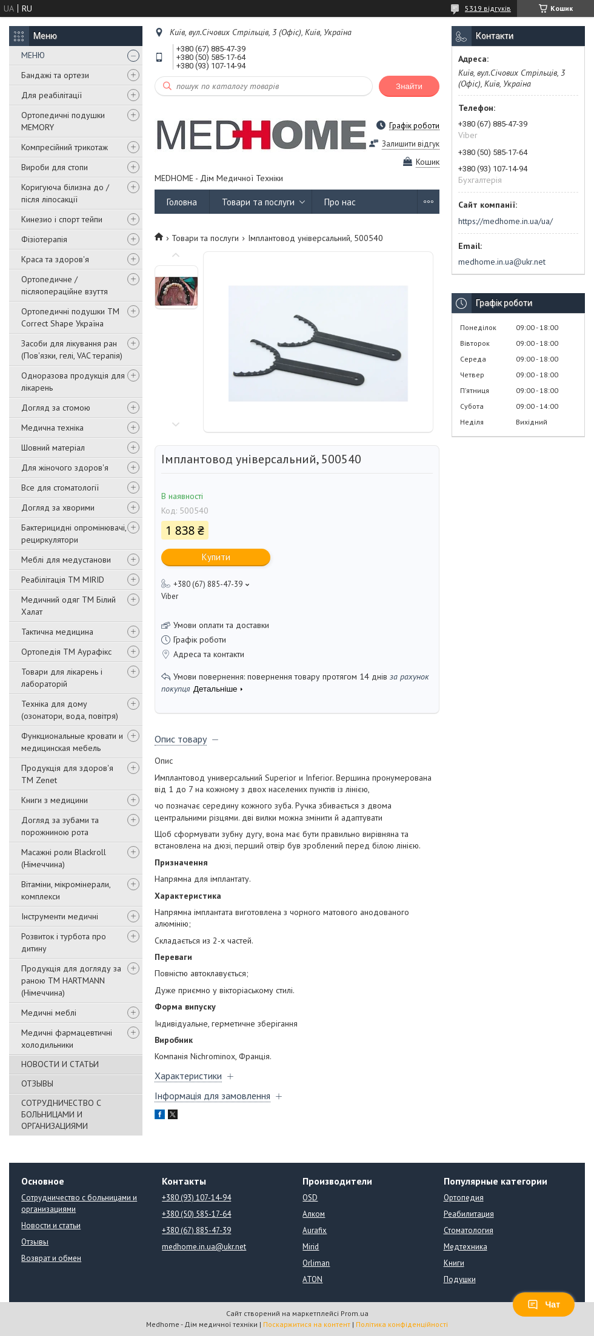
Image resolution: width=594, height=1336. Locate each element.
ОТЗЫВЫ (37, 1083)
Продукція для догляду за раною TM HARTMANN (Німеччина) (71, 980)
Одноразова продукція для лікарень (73, 381)
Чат (543, 1304)
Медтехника (465, 1247)
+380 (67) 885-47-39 (196, 1230)
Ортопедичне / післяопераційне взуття (64, 285)
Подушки (460, 1279)
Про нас (340, 202)
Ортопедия (464, 1197)
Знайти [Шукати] (409, 86)
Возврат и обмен (51, 1258)
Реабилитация (469, 1214)
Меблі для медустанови (66, 559)
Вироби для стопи (54, 167)
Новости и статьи (51, 1225)
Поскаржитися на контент (306, 1324)
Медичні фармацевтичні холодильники (66, 1038)
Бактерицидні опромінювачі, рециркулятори (73, 533)
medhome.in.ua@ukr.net (502, 261)
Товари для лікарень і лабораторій (61, 677)
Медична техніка (52, 427)
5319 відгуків (488, 8)
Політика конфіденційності (402, 1324)
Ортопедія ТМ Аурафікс (66, 651)
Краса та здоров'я (55, 259)
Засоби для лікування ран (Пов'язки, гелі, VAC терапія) (71, 349)
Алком (313, 1214)
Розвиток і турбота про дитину (63, 942)
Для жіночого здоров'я (64, 467)
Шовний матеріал (53, 447)
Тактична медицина (57, 631)
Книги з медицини (54, 800)
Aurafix (314, 1230)
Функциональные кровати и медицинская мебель (72, 741)
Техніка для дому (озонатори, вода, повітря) (69, 709)
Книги (454, 1263)
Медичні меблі (48, 1012)
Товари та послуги (258, 202)
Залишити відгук (410, 144)
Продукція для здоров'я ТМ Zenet (67, 773)
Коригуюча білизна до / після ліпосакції (65, 193)
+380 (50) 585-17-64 (196, 1214)
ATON (312, 1279)
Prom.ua (355, 1313)
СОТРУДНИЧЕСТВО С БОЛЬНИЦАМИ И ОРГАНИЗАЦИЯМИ (61, 1114)
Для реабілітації (51, 95)
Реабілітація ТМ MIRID (62, 579)
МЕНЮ (33, 55)
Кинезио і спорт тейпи (61, 219)
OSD (310, 1197)
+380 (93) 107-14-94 (196, 1197)
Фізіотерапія (44, 239)
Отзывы (34, 1242)
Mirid (310, 1247)
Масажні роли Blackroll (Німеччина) (63, 858)
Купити (216, 557)
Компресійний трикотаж (64, 147)
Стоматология (468, 1230)
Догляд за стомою (55, 407)
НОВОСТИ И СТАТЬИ (60, 1064)
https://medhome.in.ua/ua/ (505, 221)
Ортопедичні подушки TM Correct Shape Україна (70, 317)
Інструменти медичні (59, 916)
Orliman (316, 1263)
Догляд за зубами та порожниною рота (60, 826)
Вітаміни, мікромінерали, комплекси (65, 890)
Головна (182, 202)
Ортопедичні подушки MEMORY (63, 121)
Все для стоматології (60, 487)
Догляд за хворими (58, 507)
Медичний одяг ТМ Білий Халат (68, 605)
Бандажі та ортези (55, 75)
